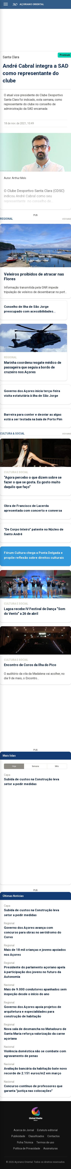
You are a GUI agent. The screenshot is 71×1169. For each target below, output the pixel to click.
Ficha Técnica (25, 1142)
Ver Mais (66, 219)
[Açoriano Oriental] (35, 1121)
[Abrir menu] (6, 4)
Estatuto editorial (47, 1130)
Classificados (36, 1136)
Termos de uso (45, 1142)
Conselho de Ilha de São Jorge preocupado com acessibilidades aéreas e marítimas (28, 311)
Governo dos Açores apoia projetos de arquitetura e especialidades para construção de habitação (32, 1011)
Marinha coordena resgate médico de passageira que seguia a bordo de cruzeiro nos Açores (32, 367)
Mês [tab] (57, 766)
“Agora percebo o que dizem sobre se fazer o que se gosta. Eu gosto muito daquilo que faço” (33, 482)
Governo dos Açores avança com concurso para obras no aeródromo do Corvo (32, 932)
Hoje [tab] (14, 766)
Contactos (53, 1136)
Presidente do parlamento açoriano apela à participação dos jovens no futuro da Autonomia (34, 972)
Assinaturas (50, 1148)
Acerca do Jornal (24, 1130)
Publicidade (18, 1136)
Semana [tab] (35, 766)
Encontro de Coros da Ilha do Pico (30, 665)
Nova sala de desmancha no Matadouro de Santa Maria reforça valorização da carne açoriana (35, 1033)
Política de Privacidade (26, 1148)
